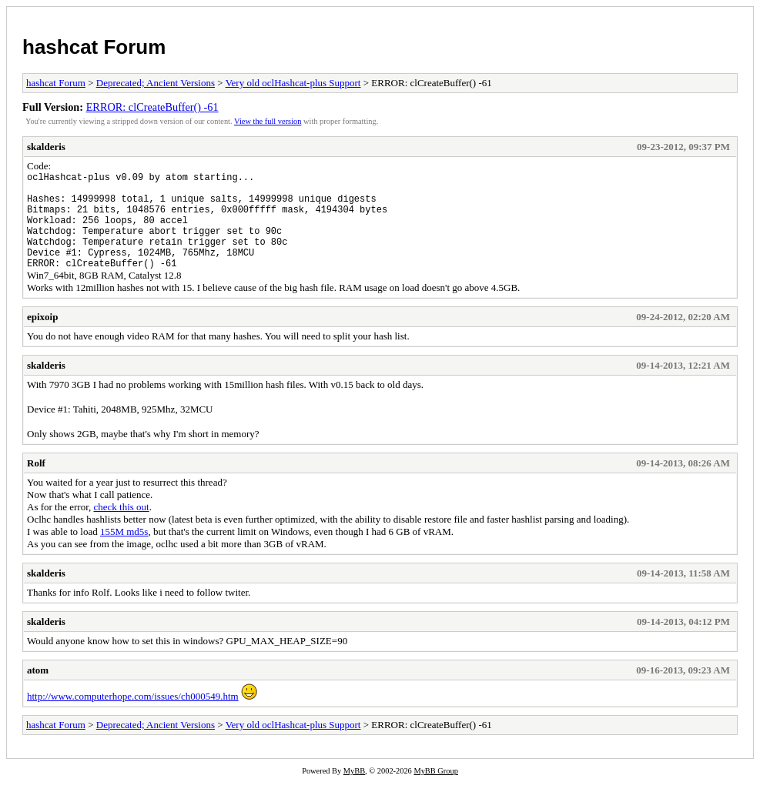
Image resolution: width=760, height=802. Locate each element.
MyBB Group (435, 791)
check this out (121, 527)
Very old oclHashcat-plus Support (293, 83)
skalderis (46, 146)
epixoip (42, 337)
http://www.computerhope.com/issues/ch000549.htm (133, 717)
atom (38, 691)
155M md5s (124, 552)
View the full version (267, 121)
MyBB (354, 791)
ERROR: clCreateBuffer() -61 (152, 107)
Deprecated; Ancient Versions (155, 83)
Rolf (36, 484)
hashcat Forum (94, 46)
